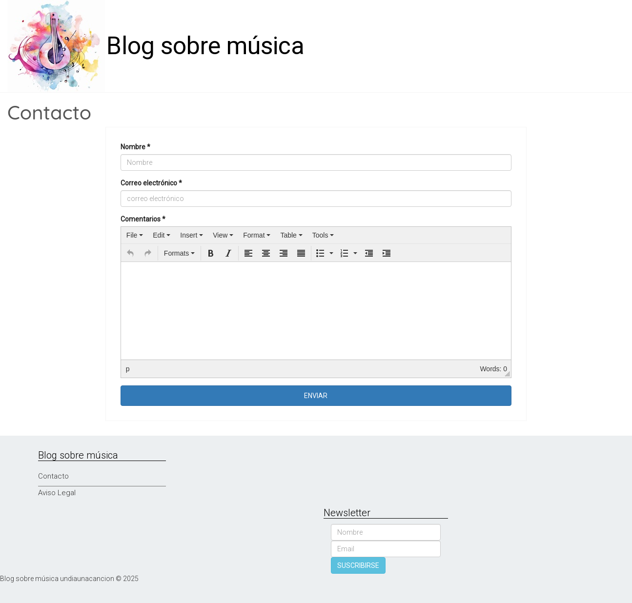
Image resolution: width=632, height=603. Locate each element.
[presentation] (134, 235)
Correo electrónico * (151, 183)
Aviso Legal (57, 492)
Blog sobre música (205, 46)
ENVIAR (315, 396)
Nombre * (135, 147)
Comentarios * (143, 219)
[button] (130, 253)
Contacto (53, 476)
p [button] (128, 369)
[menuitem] (134, 235)
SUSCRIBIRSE (358, 565)
